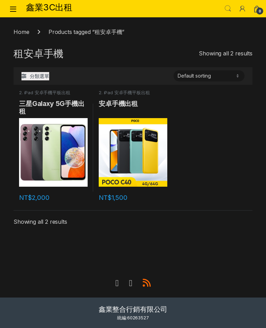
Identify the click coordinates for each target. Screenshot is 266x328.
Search (228, 8)
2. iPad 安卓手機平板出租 (44, 92)
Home (21, 31)
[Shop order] (209, 75)
